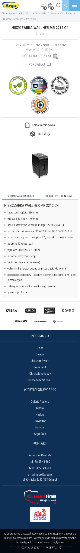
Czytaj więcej (30, 547)
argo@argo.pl (44, 474)
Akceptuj (51, 547)
